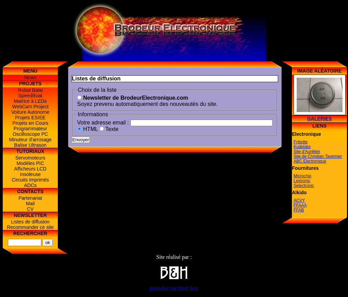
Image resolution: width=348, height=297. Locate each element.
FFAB (299, 210)
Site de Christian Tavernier (318, 156)
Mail (30, 203)
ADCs (30, 185)
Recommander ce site (30, 227)
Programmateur (30, 128)
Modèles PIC (30, 163)
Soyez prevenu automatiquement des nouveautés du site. (147, 101)
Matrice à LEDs (30, 101)
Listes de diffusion (30, 221)
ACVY (299, 200)
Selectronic (304, 185)
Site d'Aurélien (307, 151)
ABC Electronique (310, 161)
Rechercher (30, 233)
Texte (108, 129)
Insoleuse (30, 174)
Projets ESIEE (30, 117)
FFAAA (300, 205)
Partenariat (30, 198)
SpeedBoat (30, 95)
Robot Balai (30, 90)
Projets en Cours (30, 123)
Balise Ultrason (30, 145)
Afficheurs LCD (30, 169)
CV (30, 209)
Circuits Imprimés (30, 180)
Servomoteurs (30, 158)
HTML (87, 129)
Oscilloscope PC (30, 134)
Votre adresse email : (103, 122)
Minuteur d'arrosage (30, 139)
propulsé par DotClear (173, 288)
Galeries (319, 118)
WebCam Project (30, 106)
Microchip (302, 176)
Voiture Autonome (30, 112)
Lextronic (302, 180)
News (30, 77)
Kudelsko (302, 146)
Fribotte (301, 142)
